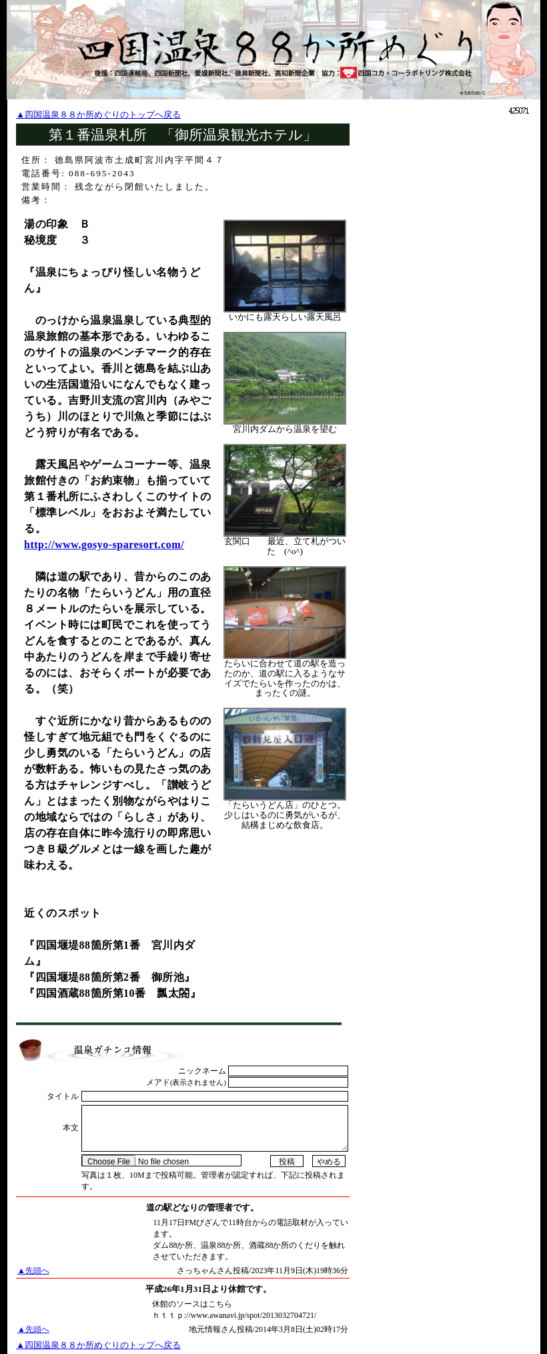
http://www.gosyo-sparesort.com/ (104, 544)
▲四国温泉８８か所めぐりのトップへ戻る (98, 114)
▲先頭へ (33, 1270)
